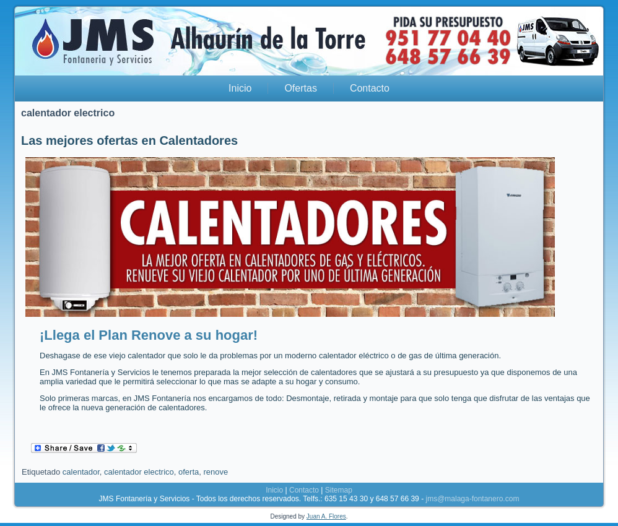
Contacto (370, 88)
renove (215, 471)
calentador (81, 471)
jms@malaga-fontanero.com (472, 498)
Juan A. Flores (326, 516)
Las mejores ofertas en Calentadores (129, 140)
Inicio (239, 88)
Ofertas (300, 88)
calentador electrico (139, 471)
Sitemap (338, 490)
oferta (188, 471)
